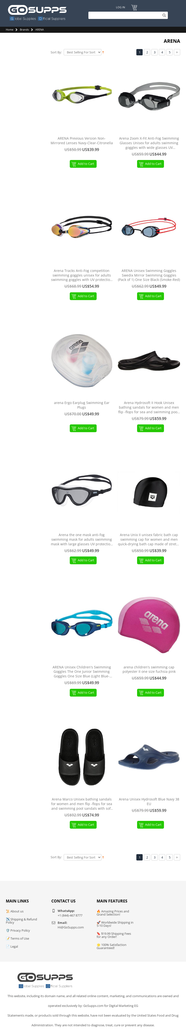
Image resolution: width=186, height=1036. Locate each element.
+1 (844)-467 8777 (70, 915)
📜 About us (14, 911)
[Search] (126, 15)
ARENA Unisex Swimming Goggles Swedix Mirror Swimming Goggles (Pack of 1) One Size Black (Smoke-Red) (149, 275)
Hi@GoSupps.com (71, 927)
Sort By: (56, 52)
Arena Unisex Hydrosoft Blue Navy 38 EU (149, 801)
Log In (120, 7)
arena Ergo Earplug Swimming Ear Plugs (81, 405)
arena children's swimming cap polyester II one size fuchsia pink (149, 669)
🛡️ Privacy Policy (18, 930)
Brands (24, 29)
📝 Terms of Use (17, 938)
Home (9, 29)
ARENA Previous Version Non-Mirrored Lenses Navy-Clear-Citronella (82, 140)
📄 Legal (12, 946)
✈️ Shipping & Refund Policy (21, 921)
